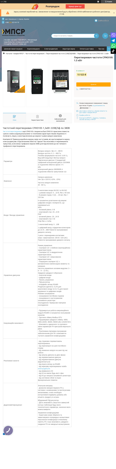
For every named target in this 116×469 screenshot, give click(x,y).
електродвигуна (44, 369)
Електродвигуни (51, 49)
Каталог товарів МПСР (15, 54)
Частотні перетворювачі (34, 54)
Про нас (101, 49)
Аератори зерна (68, 49)
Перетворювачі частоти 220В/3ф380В (61, 54)
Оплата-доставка (87, 49)
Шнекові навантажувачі (13, 49)
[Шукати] (96, 35)
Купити (93, 84)
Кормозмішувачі (33, 49)
